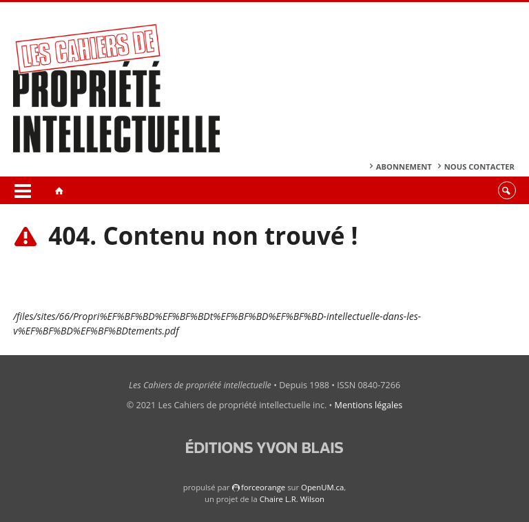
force (263, 487)
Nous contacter (479, 166)
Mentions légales (369, 405)
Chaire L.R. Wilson (292, 499)
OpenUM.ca (322, 487)
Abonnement (404, 166)
